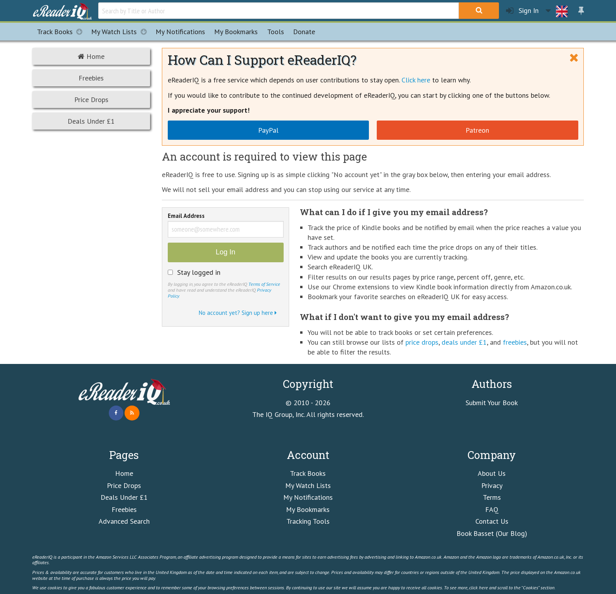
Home (91, 56)
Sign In (522, 11)
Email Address (186, 216)
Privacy (491, 485)
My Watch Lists (121, 31)
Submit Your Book (492, 402)
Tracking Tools (308, 521)
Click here (416, 79)
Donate (304, 31)
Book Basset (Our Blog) (491, 533)
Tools (275, 31)
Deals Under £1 (91, 121)
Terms (492, 497)
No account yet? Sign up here (238, 312)
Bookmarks (236, 31)
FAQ (492, 509)
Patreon (477, 130)
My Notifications (308, 497)
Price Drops (91, 99)
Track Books (62, 31)
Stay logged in (198, 272)
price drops (421, 342)
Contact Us (491, 521)
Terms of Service (264, 284)
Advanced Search (124, 521)
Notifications (180, 31)
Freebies (91, 77)
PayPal (268, 130)
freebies (515, 342)
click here (478, 587)
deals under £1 (464, 342)
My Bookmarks (308, 509)
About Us (492, 473)
